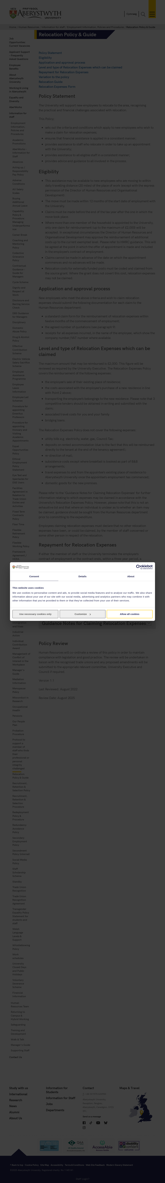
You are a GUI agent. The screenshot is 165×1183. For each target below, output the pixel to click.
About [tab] (130, 576)
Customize (83, 614)
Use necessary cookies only (35, 614)
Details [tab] (82, 576)
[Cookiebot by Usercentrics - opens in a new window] (138, 567)
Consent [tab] (34, 576)
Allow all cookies (129, 614)
